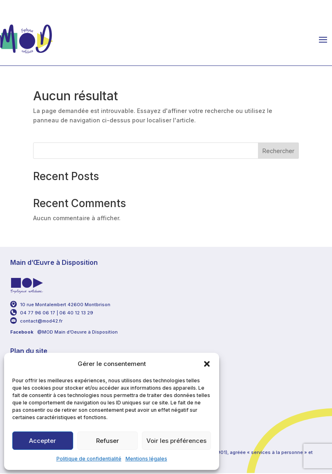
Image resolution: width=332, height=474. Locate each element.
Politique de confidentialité (88, 459)
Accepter (42, 441)
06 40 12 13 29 (76, 313)
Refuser (107, 441)
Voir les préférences (176, 441)
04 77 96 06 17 (37, 313)
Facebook (22, 332)
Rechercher (278, 150)
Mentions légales (146, 459)
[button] (207, 364)
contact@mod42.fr (41, 321)
